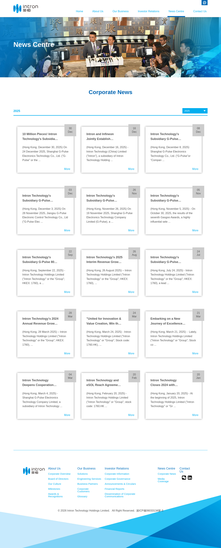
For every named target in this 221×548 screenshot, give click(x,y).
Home (66, 11)
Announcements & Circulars (120, 484)
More (67, 169)
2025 (187, 110)
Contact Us (200, 11)
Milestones (54, 489)
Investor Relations (143, 11)
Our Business (113, 11)
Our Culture (54, 484)
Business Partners (87, 484)
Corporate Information (117, 474)
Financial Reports (114, 489)
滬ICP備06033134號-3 (149, 510)
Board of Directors (58, 479)
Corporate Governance (117, 479)
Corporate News (167, 474)
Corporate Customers (83, 490)
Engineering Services (89, 479)
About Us (87, 11)
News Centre (173, 11)
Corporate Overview (59, 474)
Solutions (82, 474)
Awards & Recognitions (55, 495)
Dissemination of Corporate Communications (120, 495)
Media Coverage (163, 480)
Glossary (82, 496)
